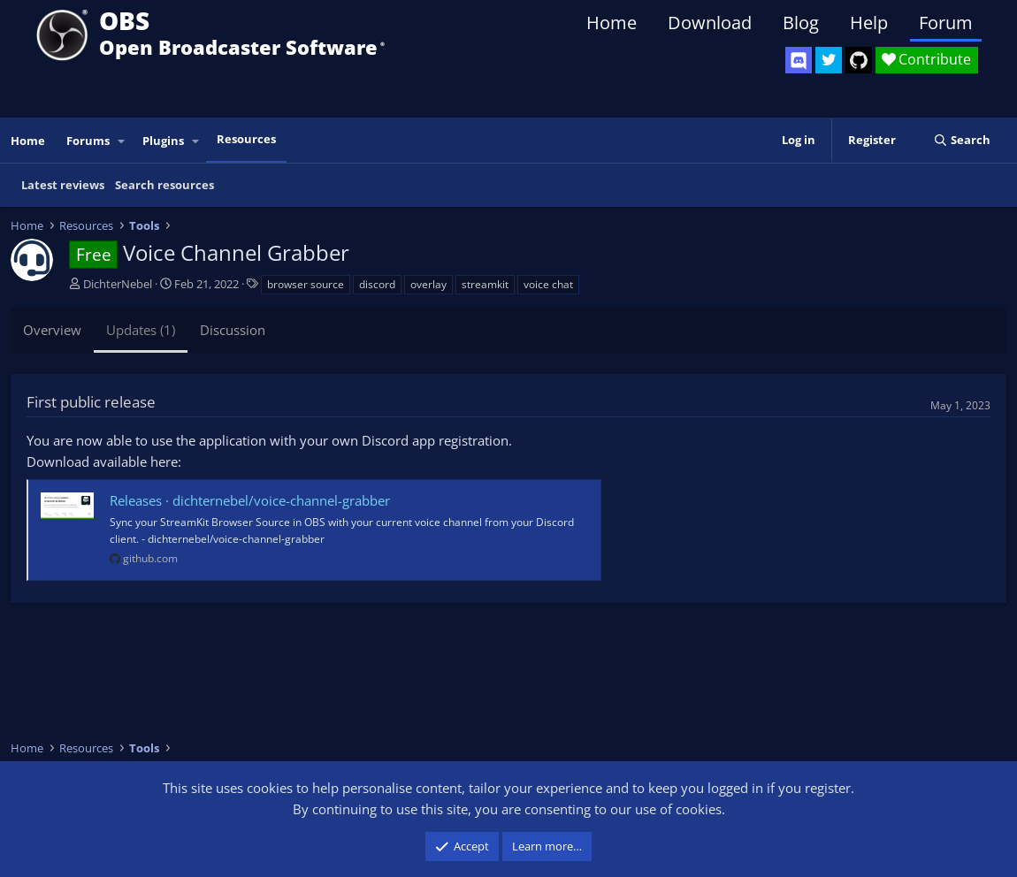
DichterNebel (117, 284)
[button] (122, 141)
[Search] (961, 140)
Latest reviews (62, 185)
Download (710, 22)
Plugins (163, 141)
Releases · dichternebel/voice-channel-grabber (250, 500)
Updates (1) (140, 330)
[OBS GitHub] (858, 60)
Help (869, 22)
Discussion (232, 330)
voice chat (548, 284)
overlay (428, 284)
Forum (946, 22)
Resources (246, 139)
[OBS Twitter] (828, 60)
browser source (305, 284)
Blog (801, 22)
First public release (91, 402)
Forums (88, 141)
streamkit (485, 284)
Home (611, 22)
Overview (52, 330)
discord (377, 284)
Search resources (164, 185)
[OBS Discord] (798, 60)
